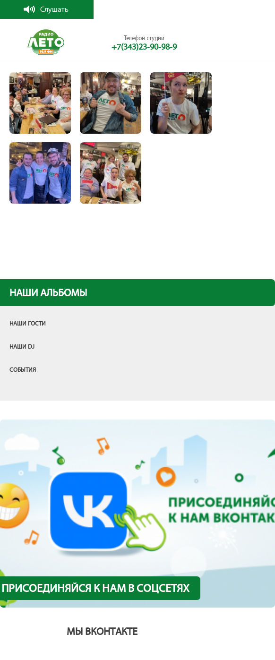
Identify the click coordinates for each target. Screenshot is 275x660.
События (22, 370)
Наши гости (27, 323)
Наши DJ (21, 347)
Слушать (54, 9)
